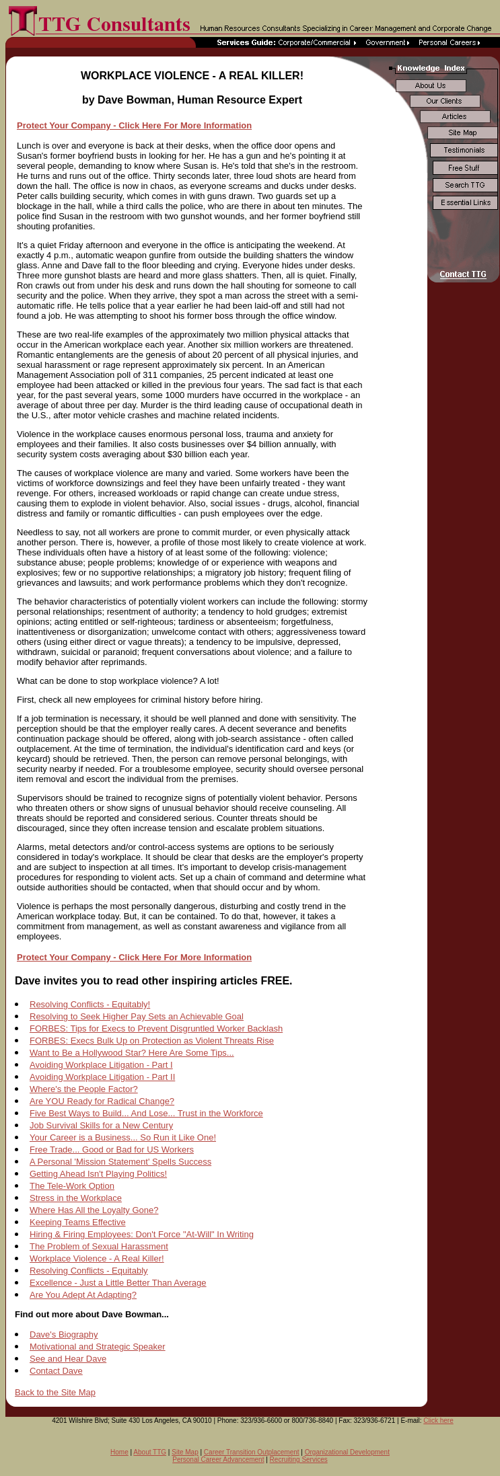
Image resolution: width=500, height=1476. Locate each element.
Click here (438, 1420)
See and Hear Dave (68, 1359)
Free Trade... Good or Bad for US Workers (112, 1149)
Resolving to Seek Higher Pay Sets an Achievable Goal (137, 1016)
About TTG (149, 1452)
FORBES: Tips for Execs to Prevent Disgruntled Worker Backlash (156, 1028)
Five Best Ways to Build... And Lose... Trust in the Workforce (146, 1113)
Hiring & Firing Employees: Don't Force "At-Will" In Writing (142, 1234)
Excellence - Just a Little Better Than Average (118, 1283)
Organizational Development (347, 1452)
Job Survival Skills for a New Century (101, 1125)
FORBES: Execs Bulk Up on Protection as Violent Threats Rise (152, 1041)
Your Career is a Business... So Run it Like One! (123, 1137)
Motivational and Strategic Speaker (98, 1347)
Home (119, 1452)
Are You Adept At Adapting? (83, 1295)
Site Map (185, 1452)
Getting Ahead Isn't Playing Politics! (98, 1174)
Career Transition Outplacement (251, 1452)
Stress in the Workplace (76, 1198)
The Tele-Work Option (72, 1186)
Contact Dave (56, 1371)
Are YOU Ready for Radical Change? (102, 1101)
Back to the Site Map (55, 1392)
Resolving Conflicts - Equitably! (90, 1004)
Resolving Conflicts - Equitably (89, 1271)
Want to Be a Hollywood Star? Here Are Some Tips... (132, 1053)
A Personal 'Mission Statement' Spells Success (120, 1162)
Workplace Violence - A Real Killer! (97, 1258)
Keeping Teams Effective (78, 1222)
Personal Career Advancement (218, 1459)
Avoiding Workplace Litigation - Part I (101, 1065)
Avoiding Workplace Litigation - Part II (102, 1077)
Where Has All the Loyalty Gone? (94, 1210)
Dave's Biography (64, 1334)
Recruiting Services (299, 1459)
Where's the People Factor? (84, 1089)
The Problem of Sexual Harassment (99, 1246)
